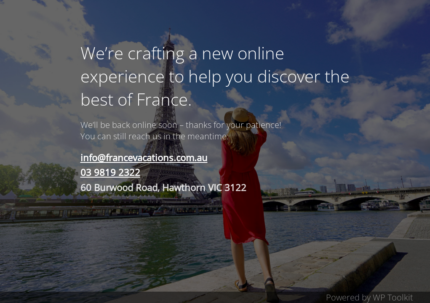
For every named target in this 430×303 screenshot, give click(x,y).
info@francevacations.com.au (144, 157)
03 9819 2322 (110, 172)
